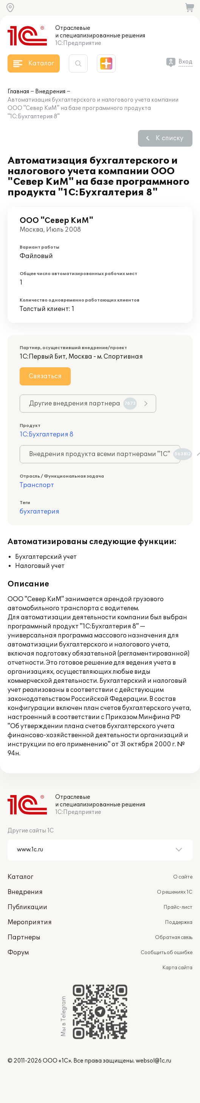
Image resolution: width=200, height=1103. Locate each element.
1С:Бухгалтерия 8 (46, 434)
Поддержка (178, 922)
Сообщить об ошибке (166, 953)
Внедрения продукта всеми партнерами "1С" (104, 454)
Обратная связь (173, 937)
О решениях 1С (174, 892)
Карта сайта (177, 968)
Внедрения (50, 91)
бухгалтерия (39, 511)
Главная (18, 91)
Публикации (27, 907)
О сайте (182, 877)
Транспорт (37, 485)
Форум (18, 952)
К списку (169, 138)
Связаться (45, 376)
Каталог (20, 877)
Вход (185, 62)
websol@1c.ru (153, 1061)
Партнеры (24, 937)
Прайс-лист (177, 907)
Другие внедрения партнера (83, 404)
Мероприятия (30, 922)
